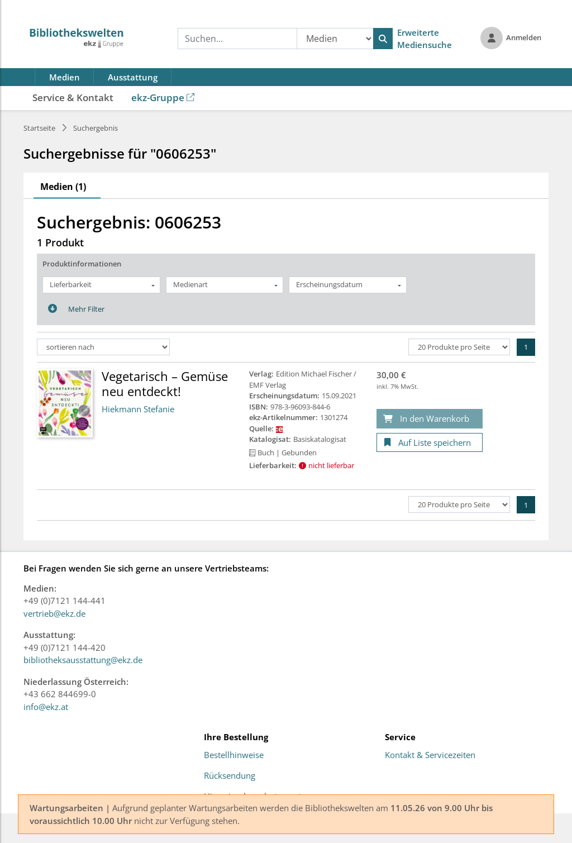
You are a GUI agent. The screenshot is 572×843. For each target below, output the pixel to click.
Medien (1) (63, 186)
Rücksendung (229, 776)
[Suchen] (383, 38)
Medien (64, 77)
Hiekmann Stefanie (138, 409)
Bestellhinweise (234, 755)
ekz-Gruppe (162, 97)
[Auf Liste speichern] (429, 443)
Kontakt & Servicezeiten (430, 755)
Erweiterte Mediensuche (424, 39)
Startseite (39, 128)
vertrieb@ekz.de (54, 613)
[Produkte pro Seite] (459, 347)
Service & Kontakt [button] (72, 97)
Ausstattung (133, 77)
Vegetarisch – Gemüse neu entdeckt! (165, 383)
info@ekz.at (45, 706)
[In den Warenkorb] (429, 418)
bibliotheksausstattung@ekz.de (82, 659)
